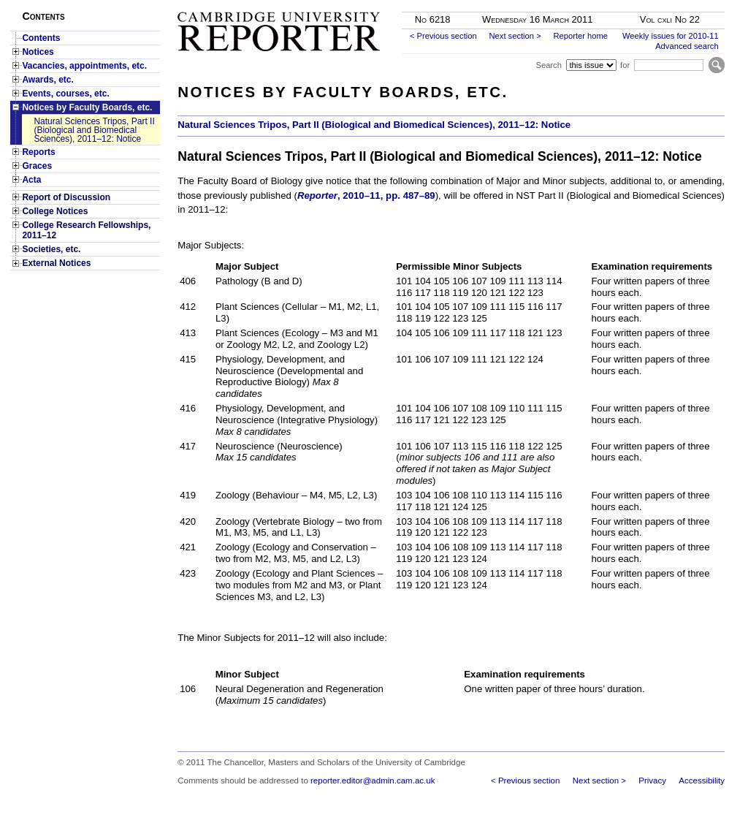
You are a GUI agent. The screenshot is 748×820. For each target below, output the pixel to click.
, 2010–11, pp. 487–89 (366, 195)
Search (548, 65)
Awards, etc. (47, 80)
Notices (37, 52)
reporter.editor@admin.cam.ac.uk (372, 780)
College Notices (55, 211)
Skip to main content (686, 4)
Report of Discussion (66, 197)
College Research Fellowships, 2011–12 (86, 230)
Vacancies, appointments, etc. (84, 66)
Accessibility (702, 780)
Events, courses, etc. (65, 93)
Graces (37, 166)
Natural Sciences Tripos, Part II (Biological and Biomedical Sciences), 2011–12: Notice (94, 130)
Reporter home (580, 35)
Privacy (652, 780)
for (625, 65)
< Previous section (443, 35)
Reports (38, 152)
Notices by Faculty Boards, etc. (87, 107)
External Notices (56, 263)
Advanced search (686, 46)
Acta (31, 180)
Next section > (515, 35)
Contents (41, 38)
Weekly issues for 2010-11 (670, 35)
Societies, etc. (51, 249)
